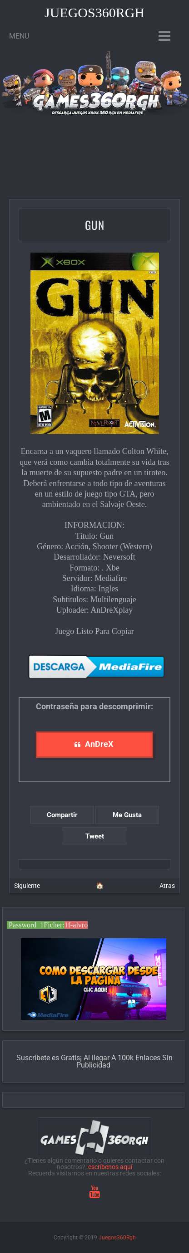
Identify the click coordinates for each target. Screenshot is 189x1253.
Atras (167, 885)
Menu (19, 36)
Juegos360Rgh (94, 12)
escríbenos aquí (110, 1166)
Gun (94, 224)
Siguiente (27, 885)
